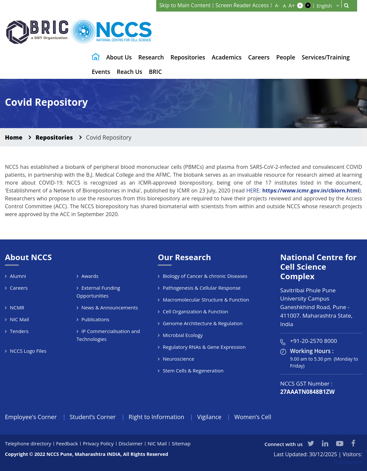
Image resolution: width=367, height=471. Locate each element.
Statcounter (347, 462)
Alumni (18, 276)
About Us (119, 57)
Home (13, 137)
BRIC (155, 72)
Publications (96, 319)
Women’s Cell (252, 417)
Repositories (187, 57)
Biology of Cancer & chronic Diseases (205, 276)
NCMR (17, 307)
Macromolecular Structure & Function (206, 299)
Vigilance (209, 417)
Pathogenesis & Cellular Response (202, 287)
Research (151, 57)
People (285, 57)
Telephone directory (28, 443)
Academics (227, 57)
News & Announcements (110, 307)
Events (101, 72)
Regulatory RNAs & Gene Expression (204, 347)
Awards (90, 276)
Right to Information (156, 417)
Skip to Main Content (185, 5)
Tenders (19, 331)
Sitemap (181, 443)
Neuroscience (178, 358)
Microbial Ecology (183, 335)
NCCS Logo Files (28, 351)
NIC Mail (19, 319)
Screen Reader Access (242, 5)
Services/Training (326, 57)
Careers (259, 57)
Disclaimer (131, 443)
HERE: (302, 190)
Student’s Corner (93, 417)
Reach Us (129, 72)
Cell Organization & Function (195, 311)
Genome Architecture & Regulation (203, 323)
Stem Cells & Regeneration (193, 370)
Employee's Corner (31, 417)
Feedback (67, 443)
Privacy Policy (98, 443)
